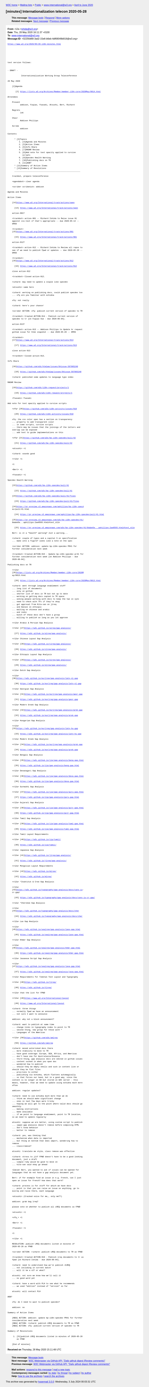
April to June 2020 (83, 5)
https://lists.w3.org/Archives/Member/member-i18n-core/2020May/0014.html (60, 91)
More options (63, 18)
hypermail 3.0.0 (46, 1381)
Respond (50, 18)
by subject (74, 1373)
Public (38, 5)
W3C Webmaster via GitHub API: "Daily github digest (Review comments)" (67, 1361)
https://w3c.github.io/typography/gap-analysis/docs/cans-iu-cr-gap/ (57, 897)
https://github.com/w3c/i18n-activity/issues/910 (50, 409)
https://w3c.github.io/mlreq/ (40, 871)
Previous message (59, 21)
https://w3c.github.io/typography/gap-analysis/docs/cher (48, 911)
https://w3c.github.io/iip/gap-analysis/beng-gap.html (54, 760)
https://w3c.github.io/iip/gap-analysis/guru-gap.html (54, 792)
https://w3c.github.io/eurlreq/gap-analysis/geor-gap (54, 694)
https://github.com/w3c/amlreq (41, 1038)
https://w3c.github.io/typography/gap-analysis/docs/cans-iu (49, 890)
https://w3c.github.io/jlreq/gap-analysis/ (48, 855)
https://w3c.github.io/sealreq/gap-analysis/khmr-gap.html (48, 948)
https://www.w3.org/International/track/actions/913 (45, 340)
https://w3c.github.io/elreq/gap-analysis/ (48, 660)
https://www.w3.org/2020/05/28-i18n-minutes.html (34, 44)
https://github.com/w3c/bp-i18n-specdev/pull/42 (49, 438)
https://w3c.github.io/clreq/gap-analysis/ (48, 644)
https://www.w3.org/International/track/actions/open (45, 202)
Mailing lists (26, 5)
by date (52, 1373)
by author (86, 1373)
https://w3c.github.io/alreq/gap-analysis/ (48, 628)
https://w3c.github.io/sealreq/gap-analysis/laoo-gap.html (48, 929)
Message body (36, 18)
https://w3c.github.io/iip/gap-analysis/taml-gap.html (54, 823)
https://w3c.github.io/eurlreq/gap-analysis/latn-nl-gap (47, 678)
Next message (40, 21)
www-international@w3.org (58, 5)
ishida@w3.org (29, 29)
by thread (63, 1373)
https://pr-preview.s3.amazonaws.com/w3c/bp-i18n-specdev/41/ (50, 520)
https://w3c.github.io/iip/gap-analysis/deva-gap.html (54, 776)
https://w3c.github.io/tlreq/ (40, 982)
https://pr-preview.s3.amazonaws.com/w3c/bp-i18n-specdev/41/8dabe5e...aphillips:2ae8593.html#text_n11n (77, 527)
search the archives (54, 1376)
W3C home (11, 5)
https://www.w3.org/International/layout (47, 998)
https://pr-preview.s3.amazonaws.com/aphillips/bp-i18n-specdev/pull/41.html (62, 514)
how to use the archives (30, 1376)
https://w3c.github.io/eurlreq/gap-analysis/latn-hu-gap (47, 728)
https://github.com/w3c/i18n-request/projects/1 (43, 387)
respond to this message (39, 1369)
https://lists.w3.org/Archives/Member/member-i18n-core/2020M (50, 572)
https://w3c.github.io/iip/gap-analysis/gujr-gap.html (54, 808)
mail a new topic (61, 1369)
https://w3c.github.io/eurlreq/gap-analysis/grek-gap (54, 710)
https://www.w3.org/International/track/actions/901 (45, 231)
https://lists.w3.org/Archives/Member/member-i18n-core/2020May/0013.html (60, 580)
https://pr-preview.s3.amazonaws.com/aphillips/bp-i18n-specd (50, 506)
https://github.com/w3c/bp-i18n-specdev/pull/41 (43, 485)
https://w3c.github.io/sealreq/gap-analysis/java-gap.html (48, 966)
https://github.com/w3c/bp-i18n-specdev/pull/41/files (46, 496)
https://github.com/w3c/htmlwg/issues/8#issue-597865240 (47, 366)
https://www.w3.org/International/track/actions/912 (45, 261)
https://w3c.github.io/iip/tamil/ (43, 839)
